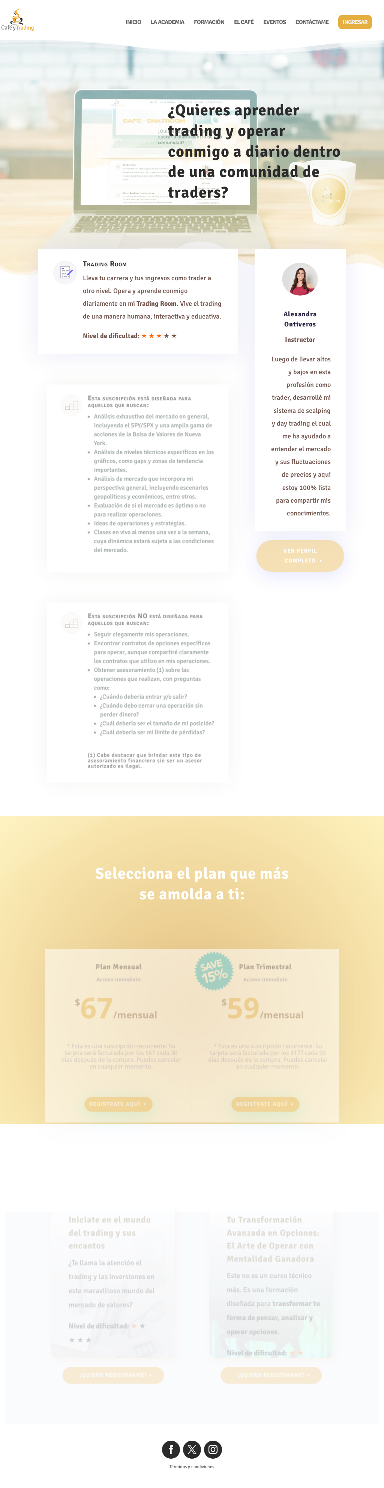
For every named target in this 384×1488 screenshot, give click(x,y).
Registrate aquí (119, 1097)
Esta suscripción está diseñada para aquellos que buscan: (139, 421)
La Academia (167, 23)
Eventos (274, 23)
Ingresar (355, 22)
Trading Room (106, 267)
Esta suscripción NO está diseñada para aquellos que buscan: (144, 638)
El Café (244, 23)
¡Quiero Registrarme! (257, 222)
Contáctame (312, 23)
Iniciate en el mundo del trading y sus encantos (112, 1250)
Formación (209, 23)
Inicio (133, 23)
